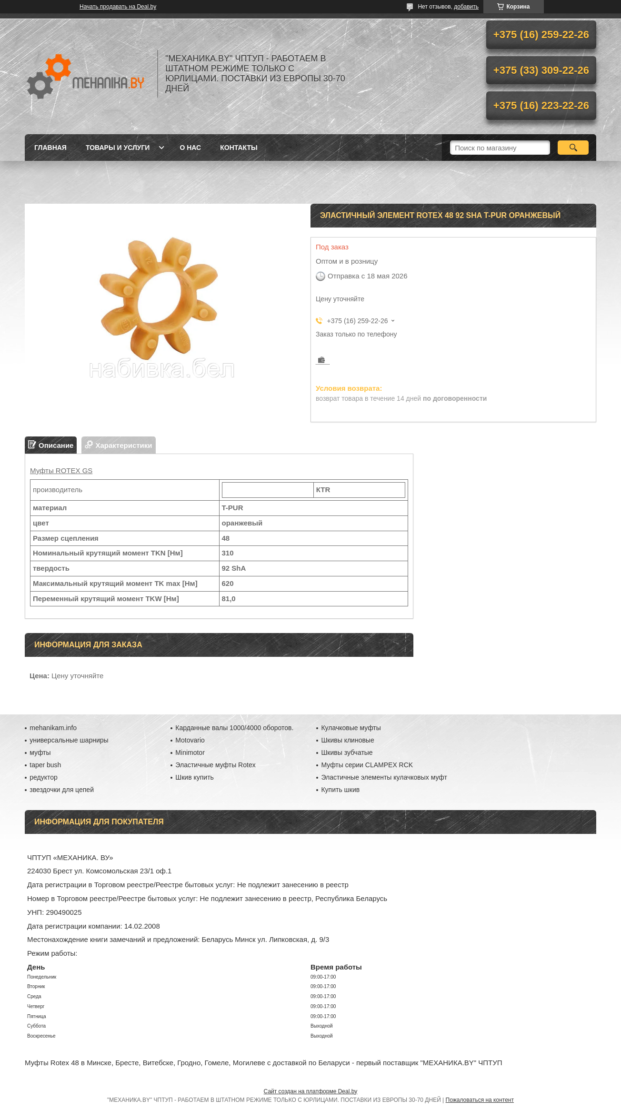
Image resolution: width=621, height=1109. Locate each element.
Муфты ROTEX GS (61, 470)
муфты (40, 752)
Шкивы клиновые (347, 740)
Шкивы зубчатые (346, 752)
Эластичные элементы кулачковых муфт (384, 777)
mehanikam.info (53, 728)
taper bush (45, 765)
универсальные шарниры (69, 740)
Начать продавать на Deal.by (118, 6)
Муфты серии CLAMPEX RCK (367, 765)
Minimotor (189, 752)
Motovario (189, 740)
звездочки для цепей (62, 789)
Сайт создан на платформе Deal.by (311, 1091)
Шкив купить (194, 777)
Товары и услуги (118, 147)
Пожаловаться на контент (480, 1100)
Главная (50, 147)
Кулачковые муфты (351, 728)
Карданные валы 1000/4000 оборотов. (234, 728)
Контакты (238, 147)
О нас (190, 147)
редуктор (44, 777)
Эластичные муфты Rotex (215, 765)
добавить (466, 6)
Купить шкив (340, 789)
